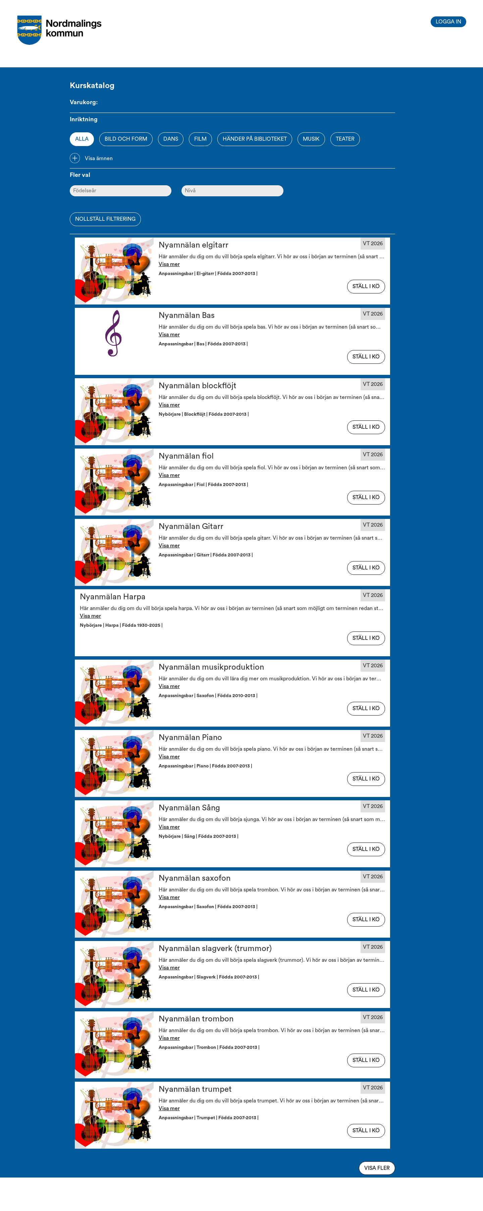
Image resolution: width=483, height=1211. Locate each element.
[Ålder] (120, 190)
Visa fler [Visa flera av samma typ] (377, 1168)
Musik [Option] (311, 139)
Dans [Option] (170, 139)
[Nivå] (232, 190)
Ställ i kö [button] (366, 286)
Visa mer (169, 264)
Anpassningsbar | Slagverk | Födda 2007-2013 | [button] (210, 977)
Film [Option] (200, 139)
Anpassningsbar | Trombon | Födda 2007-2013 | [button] (210, 1047)
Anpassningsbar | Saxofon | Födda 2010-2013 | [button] (209, 695)
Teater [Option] (345, 139)
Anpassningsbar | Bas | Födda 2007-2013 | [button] (204, 344)
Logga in (448, 21)
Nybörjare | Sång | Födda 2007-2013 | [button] (199, 836)
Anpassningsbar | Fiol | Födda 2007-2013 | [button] (204, 484)
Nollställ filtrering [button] (105, 219)
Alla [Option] (82, 139)
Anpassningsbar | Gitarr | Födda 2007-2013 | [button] (207, 555)
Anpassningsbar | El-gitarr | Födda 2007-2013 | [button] (209, 273)
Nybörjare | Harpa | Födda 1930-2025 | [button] (122, 625)
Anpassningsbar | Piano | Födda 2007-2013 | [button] (206, 766)
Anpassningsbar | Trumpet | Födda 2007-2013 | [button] (210, 1118)
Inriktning (84, 119)
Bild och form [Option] (126, 139)
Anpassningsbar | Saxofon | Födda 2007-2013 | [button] (209, 906)
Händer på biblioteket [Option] (255, 139)
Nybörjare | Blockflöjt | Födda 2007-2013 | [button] (205, 414)
